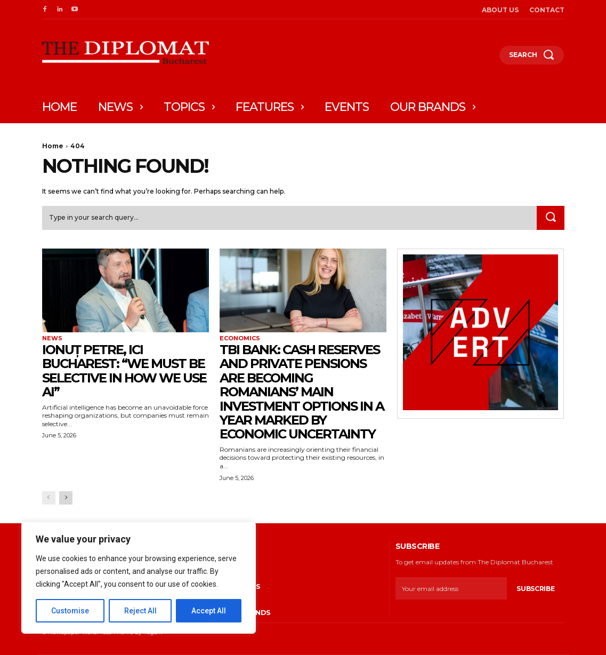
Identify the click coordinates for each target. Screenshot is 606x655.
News (52, 338)
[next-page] (65, 498)
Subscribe (535, 589)
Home (52, 146)
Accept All (208, 610)
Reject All (140, 610)
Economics (240, 338)
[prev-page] (48, 498)
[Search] (550, 218)
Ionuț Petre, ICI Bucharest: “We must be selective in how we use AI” (124, 371)
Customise (70, 610)
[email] (451, 588)
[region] (138, 578)
